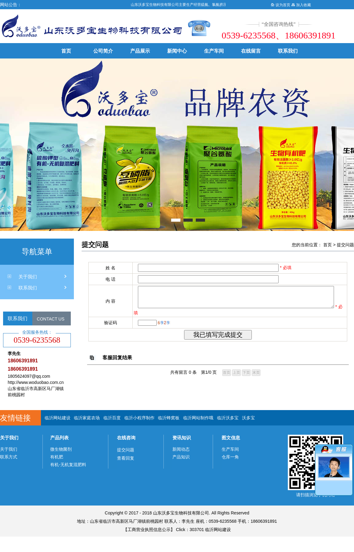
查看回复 (125, 458)
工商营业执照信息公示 (149, 529)
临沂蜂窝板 (168, 417)
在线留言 (251, 51)
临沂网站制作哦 (198, 417)
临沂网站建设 (57, 417)
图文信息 (231, 437)
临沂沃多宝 (228, 417)
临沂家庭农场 (87, 417)
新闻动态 (181, 449)
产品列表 (59, 437)
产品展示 (140, 51)
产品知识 (181, 456)
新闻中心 (177, 51)
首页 (66, 51)
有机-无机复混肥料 (68, 464)
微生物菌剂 (61, 449)
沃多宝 (248, 417)
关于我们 (27, 276)
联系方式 (8, 456)
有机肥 (56, 456)
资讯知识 (181, 437)
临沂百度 (112, 417)
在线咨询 (126, 437)
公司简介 (103, 51)
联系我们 (288, 51)
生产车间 (214, 51)
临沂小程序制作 (139, 417)
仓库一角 (230, 456)
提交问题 (345, 244)
